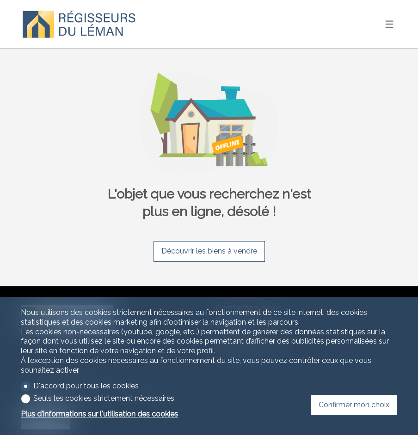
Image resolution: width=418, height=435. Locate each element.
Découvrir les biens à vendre (209, 251)
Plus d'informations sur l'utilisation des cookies (99, 414)
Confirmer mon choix (354, 404)
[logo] (78, 24)
